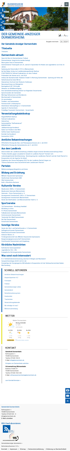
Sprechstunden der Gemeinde (11, 93)
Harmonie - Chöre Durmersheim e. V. (13, 193)
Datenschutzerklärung (36, 449)
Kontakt (4, 449)
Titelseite (4, 51)
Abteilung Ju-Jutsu (7, 208)
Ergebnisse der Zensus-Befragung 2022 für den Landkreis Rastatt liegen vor (26, 160)
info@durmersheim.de (17, 360)
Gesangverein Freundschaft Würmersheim (15, 197)
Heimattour (5, 121)
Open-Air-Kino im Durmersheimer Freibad (14, 58)
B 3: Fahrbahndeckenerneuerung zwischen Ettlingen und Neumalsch (23, 259)
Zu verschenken (6, 99)
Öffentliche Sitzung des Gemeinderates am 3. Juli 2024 (19, 145)
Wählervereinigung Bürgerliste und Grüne (14, 169)
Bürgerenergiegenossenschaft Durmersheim (15, 239)
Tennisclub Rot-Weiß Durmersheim (12, 217)
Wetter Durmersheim (19, 320)
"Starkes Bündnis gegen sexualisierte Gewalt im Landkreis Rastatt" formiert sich (27, 154)
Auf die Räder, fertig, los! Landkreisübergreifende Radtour (20, 71)
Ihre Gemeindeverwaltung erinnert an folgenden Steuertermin (21, 91)
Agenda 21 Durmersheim (9, 108)
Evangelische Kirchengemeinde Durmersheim (16, 252)
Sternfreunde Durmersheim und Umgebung (15, 241)
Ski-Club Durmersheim (8, 219)
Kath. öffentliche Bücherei (10, 182)
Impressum (13, 449)
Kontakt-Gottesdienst (8, 134)
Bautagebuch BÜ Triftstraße (10, 86)
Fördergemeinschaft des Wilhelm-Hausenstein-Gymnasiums (20, 237)
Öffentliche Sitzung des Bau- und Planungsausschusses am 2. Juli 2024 (24, 143)
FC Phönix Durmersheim (9, 211)
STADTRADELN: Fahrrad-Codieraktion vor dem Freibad (19, 73)
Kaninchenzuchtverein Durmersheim (13, 232)
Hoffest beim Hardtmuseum (10, 132)
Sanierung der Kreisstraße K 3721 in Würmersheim (17, 69)
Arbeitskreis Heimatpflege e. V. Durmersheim (16, 106)
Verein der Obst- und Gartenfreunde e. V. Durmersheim (19, 228)
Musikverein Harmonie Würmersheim (13, 191)
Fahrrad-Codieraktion (8, 119)
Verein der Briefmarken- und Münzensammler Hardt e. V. (19, 200)
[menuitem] (60, 35)
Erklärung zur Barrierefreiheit (56, 449)
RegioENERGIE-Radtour (9, 117)
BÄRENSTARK (5, 125)
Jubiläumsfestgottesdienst (10, 127)
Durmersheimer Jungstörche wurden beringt (15, 60)
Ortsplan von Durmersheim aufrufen (17, 363)
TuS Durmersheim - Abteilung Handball (13, 206)
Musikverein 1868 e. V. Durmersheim (13, 189)
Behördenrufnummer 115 (9, 446)
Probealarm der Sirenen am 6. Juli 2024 (14, 75)
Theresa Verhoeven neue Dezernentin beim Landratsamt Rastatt (22, 162)
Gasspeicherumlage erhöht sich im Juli (13, 261)
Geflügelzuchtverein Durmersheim (12, 230)
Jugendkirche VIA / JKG (9, 250)
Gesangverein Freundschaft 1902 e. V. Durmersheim (18, 195)
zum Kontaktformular (12, 380)
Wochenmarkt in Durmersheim (11, 97)
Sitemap (23, 449)
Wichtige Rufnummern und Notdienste (13, 95)
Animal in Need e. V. (7, 235)
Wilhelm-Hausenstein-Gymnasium (12, 176)
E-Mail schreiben (7, 418)
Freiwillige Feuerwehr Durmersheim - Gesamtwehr (17, 110)
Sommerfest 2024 (7, 136)
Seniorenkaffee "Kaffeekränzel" (11, 123)
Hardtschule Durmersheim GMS (11, 178)
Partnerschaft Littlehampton (11, 103)
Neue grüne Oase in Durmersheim (12, 62)
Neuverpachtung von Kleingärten (12, 84)
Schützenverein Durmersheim (11, 215)
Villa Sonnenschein (7, 180)
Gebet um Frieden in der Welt (11, 130)
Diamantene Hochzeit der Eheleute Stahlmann (16, 82)
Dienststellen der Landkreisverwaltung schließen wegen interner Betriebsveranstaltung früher (32, 152)
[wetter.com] (10, 340)
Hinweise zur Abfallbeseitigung (11, 88)
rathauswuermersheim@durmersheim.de (23, 375)
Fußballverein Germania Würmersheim (13, 213)
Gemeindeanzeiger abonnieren (11, 443)
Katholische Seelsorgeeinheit (11, 248)
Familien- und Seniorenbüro (10, 101)
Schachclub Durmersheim (9, 221)
